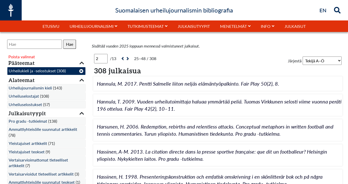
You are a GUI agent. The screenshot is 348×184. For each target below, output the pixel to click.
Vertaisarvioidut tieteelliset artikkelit (41, 173)
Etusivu (51, 26)
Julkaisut (295, 26)
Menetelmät (233, 26)
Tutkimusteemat (145, 26)
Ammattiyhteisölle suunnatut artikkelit (43, 129)
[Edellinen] (122, 58)
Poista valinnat (21, 56)
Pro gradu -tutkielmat (28, 121)
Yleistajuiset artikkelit (28, 143)
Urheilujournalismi (91, 26)
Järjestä (295, 60)
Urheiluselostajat (24, 96)
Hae (69, 44)
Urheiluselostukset (25, 104)
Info (265, 26)
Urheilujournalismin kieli (30, 87)
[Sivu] (101, 58)
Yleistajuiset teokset (27, 151)
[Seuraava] (128, 58)
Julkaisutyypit (194, 26)
